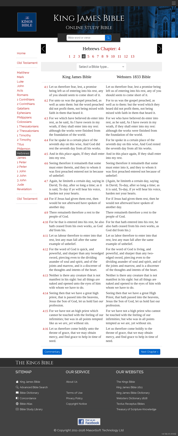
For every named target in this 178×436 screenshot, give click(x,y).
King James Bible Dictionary (133, 392)
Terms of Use (74, 392)
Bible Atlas (24, 403)
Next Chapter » (149, 351)
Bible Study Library (29, 409)
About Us (71, 381)
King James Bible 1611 (129, 387)
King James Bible (28, 381)
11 (119, 56)
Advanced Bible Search (32, 387)
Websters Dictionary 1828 (131, 398)
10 (113, 56)
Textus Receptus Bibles (130, 403)
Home (21, 53)
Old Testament (27, 62)
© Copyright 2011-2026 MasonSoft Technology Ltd (89, 430)
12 (126, 56)
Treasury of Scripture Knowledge (136, 409)
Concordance (26, 398)
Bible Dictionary (27, 392)
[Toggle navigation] (174, 3)
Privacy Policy (74, 398)
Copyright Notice (76, 403)
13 (132, 56)
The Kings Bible (125, 381)
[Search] (86, 38)
